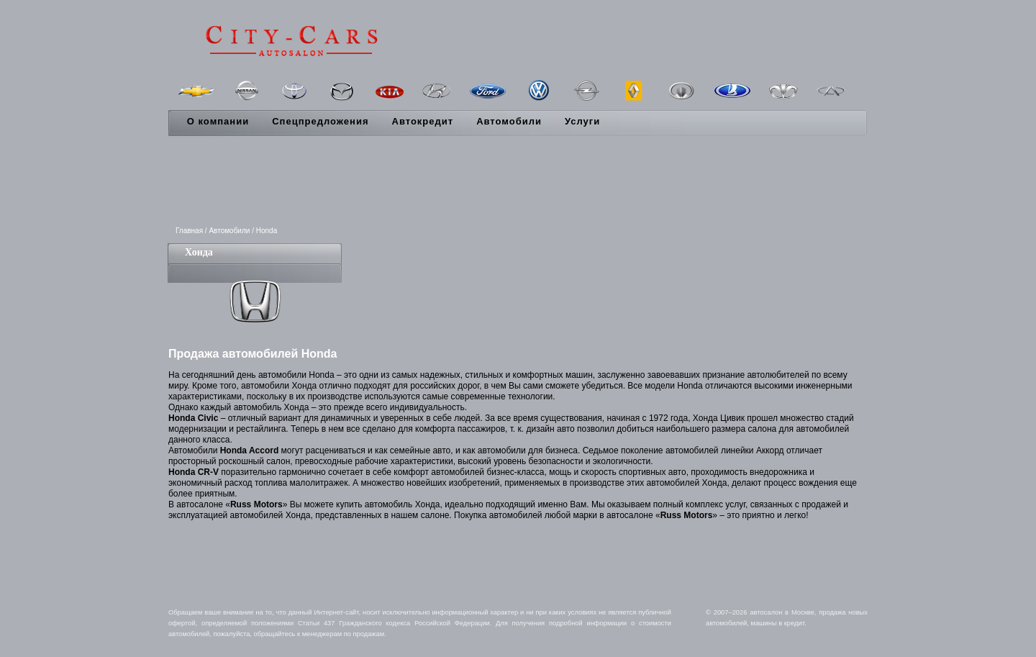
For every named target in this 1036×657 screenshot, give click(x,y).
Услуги (582, 121)
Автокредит (423, 121)
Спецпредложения (320, 121)
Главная (189, 231)
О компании (218, 121)
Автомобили (509, 121)
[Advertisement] (518, 182)
